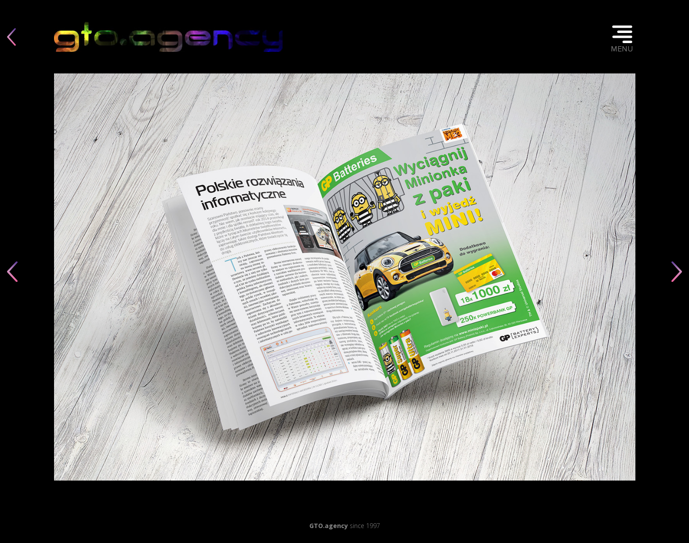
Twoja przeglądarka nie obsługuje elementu (168, 37)
